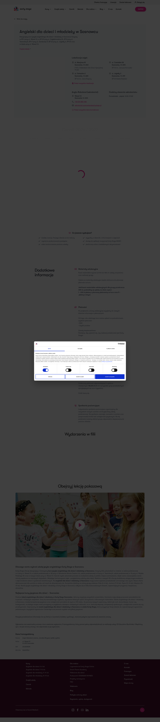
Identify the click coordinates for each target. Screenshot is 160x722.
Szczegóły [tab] (80, 348)
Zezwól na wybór (80, 376)
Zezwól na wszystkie (109, 376)
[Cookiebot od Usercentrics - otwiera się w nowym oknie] (115, 344)
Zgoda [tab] (49, 348)
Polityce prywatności (107, 361)
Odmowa (50, 376)
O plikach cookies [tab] (110, 348)
